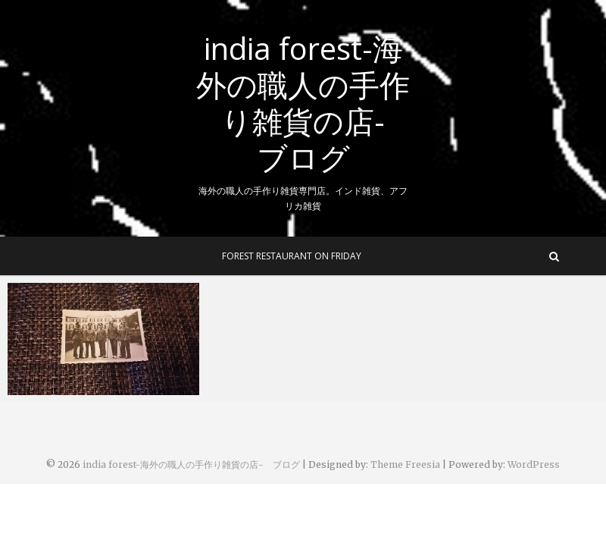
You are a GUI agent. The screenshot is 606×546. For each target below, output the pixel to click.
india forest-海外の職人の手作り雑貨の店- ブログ (303, 103)
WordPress (534, 464)
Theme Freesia (405, 464)
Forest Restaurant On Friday (291, 255)
